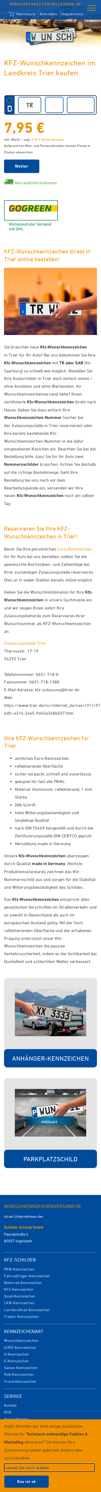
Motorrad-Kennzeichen (23, 1282)
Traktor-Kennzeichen (21, 1316)
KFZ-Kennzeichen (18, 1289)
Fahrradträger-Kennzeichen (27, 1276)
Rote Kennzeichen (18, 1374)
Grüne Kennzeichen (20, 1381)
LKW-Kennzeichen (19, 1302)
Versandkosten (16, 1419)
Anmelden (48, 14)
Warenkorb (22, 14)
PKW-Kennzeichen (19, 1269)
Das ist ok (26, 1481)
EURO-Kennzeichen (20, 1347)
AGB (7, 1412)
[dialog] (50, 1455)
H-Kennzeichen (16, 1354)
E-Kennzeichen (16, 1361)
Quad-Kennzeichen (19, 1296)
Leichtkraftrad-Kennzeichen (27, 1309)
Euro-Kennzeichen (74, 548)
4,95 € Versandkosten (48, 139)
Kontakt (10, 1405)
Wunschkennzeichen (21, 1340)
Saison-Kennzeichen (20, 1367)
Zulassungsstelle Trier (25, 643)
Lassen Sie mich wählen (27, 1467)
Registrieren (72, 14)
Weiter (22, 166)
